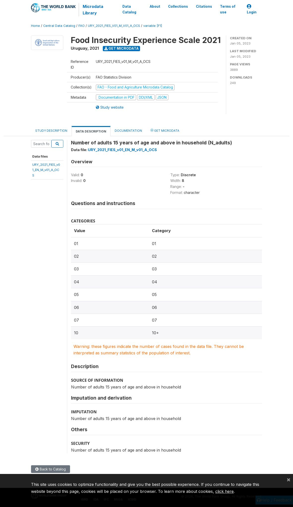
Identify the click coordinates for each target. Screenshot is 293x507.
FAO (81, 26)
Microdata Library (93, 9)
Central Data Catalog (59, 26)
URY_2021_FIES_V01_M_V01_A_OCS (114, 26)
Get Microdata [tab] (164, 130)
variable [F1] (152, 26)
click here (224, 491)
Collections (178, 6)
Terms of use (227, 9)
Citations (204, 6)
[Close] (289, 479)
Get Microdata (121, 48)
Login (251, 9)
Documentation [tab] (128, 130)
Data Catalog (129, 9)
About (155, 6)
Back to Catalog (50, 469)
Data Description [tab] (91, 131)
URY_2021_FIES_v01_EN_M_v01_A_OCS (46, 170)
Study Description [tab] (51, 130)
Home (35, 26)
